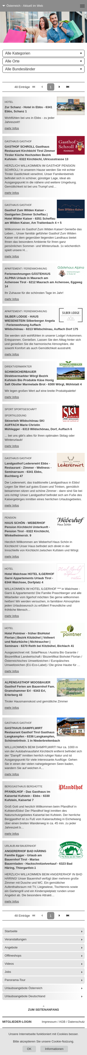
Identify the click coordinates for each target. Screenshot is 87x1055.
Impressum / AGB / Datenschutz (63, 1021)
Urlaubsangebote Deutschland (25, 996)
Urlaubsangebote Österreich (23, 988)
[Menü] (75, 6)
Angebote (11, 947)
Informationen (54, 1049)
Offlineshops (13, 955)
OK (29, 1049)
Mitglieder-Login (17, 1021)
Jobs (8, 972)
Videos (9, 963)
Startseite (11, 931)
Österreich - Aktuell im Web (24, 5)
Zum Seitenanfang (43, 1008)
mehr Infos (12, 128)
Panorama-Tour (15, 980)
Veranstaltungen (15, 939)
